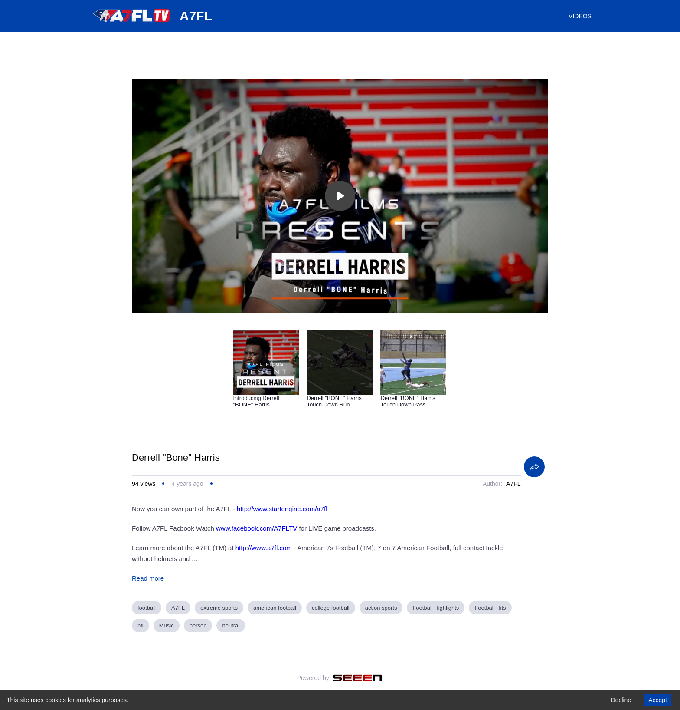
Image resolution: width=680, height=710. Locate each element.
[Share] (534, 466)
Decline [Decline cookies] (621, 700)
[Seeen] (357, 678)
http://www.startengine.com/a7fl (282, 508)
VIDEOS (580, 16)
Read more (148, 578)
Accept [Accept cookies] (657, 700)
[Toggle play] (340, 196)
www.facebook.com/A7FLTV (256, 528)
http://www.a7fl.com (263, 547)
